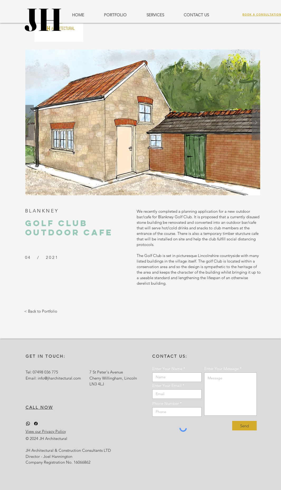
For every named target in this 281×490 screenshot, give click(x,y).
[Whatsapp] (28, 423)
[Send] (244, 425)
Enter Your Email (167, 385)
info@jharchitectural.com (59, 378)
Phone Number (165, 403)
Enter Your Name (167, 369)
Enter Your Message (221, 369)
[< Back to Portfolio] (40, 311)
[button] (142, 122)
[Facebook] (36, 423)
